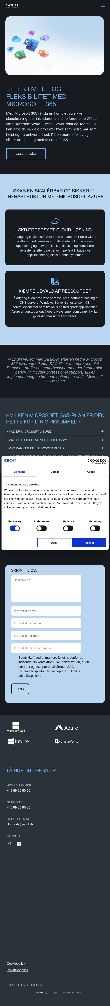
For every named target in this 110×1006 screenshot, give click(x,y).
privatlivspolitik (28, 676)
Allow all (89, 542)
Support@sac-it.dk (20, 824)
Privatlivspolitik (17, 970)
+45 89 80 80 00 (18, 790)
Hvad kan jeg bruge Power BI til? (35, 448)
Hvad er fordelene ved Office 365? (36, 440)
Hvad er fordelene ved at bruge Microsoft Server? (52, 456)
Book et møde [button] (26, 154)
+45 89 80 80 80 (18, 807)
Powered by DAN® (70, 992)
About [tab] (91, 471)
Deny (54, 542)
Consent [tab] (19, 471)
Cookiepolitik (16, 963)
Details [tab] (55, 471)
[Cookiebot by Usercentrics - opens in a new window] (90, 461)
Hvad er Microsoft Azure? (29, 431)
